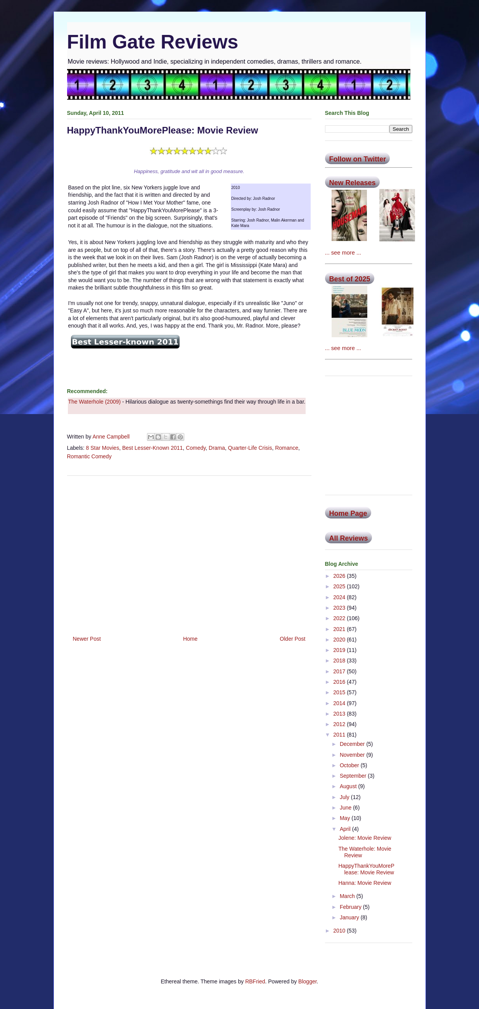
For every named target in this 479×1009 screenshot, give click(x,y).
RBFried (255, 981)
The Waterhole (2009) (94, 402)
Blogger (307, 981)
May (345, 818)
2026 (340, 576)
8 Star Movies (102, 448)
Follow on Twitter (357, 159)
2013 (340, 714)
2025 (340, 586)
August (349, 786)
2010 (340, 931)
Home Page (348, 513)
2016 (340, 682)
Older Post (292, 639)
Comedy (196, 448)
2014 (340, 703)
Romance (286, 448)
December (353, 744)
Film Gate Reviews (153, 42)
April (346, 829)
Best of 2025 (349, 279)
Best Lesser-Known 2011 (152, 448)
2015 (340, 692)
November (353, 755)
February (351, 907)
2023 (340, 608)
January (350, 917)
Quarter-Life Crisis (250, 448)
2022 (340, 618)
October (350, 765)
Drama (217, 448)
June (346, 807)
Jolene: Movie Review (364, 838)
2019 (340, 650)
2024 (340, 597)
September (354, 776)
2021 (340, 629)
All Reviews (348, 538)
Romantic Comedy (89, 456)
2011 (340, 735)
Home (190, 639)
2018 (340, 660)
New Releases (352, 183)
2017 (340, 671)
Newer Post (87, 639)
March (348, 896)
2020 (340, 639)
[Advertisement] (189, 552)
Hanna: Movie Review (364, 883)
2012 (340, 724)
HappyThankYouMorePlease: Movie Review (366, 869)
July (345, 797)
